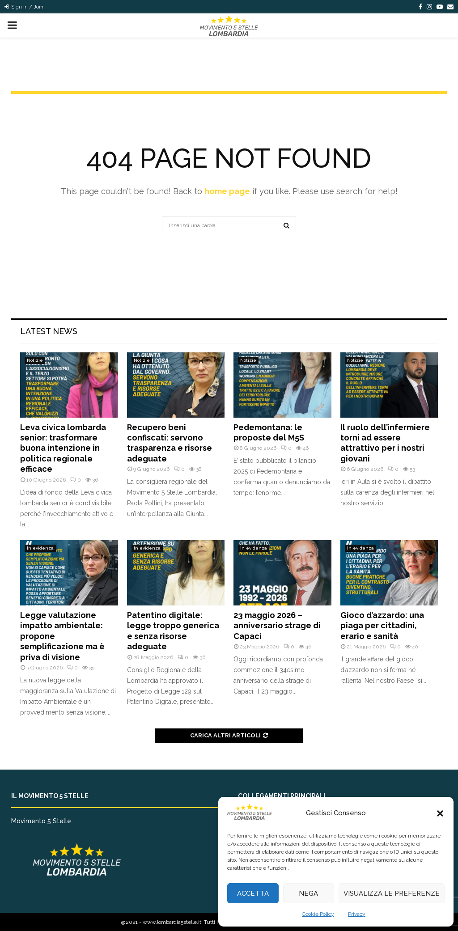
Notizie (35, 360)
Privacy (356, 914)
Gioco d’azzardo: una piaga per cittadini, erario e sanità (382, 625)
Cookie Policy (318, 914)
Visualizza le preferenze (392, 893)
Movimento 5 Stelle (41, 821)
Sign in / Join (23, 7)
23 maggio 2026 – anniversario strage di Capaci (277, 625)
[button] (440, 813)
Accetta (253, 893)
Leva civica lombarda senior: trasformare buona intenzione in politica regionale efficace (63, 448)
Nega (308, 893)
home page (227, 191)
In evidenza (40, 548)
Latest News (48, 331)
